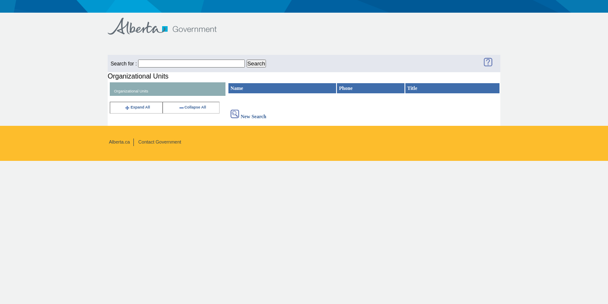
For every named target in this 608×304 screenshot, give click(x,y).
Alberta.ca (119, 141)
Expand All (137, 107)
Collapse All (192, 107)
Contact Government (160, 141)
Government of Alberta (169, 22)
